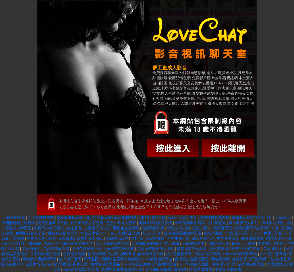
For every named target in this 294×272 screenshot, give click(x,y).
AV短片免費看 (200, 269)
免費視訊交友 (193, 243)
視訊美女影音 (153, 228)
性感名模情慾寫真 (63, 233)
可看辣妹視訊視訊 (45, 254)
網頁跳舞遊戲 (252, 238)
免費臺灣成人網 (56, 248)
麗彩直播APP (11, 264)
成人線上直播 (279, 259)
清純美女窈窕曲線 (276, 223)
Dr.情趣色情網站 (158, 259)
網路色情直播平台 (52, 223)
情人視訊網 (152, 233)
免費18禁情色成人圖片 (155, 248)
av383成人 (283, 217)
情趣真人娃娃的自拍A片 (252, 217)
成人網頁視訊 (203, 238)
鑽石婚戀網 (218, 248)
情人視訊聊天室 (99, 217)
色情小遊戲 (213, 233)
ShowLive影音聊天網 (240, 254)
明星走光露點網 (126, 228)
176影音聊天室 (13, 217)
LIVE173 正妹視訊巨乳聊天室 (34, 243)
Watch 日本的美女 (182, 217)
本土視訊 (171, 243)
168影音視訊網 (223, 264)
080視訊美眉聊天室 (77, 243)
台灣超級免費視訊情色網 (165, 269)
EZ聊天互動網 (243, 243)
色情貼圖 (199, 228)
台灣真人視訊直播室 (191, 259)
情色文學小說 (178, 228)
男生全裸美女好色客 (87, 223)
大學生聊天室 (178, 238)
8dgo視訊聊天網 (273, 254)
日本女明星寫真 (207, 254)
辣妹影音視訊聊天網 (249, 259)
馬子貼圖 (91, 259)
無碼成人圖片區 (271, 243)
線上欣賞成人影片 (243, 223)
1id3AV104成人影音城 (81, 269)
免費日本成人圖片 (49, 228)
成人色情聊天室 (179, 254)
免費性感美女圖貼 (105, 264)
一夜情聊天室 (221, 228)
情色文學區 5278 (94, 233)
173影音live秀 (236, 233)
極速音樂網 (220, 259)
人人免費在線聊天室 (112, 243)
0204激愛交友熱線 (119, 248)
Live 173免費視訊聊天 (268, 233)
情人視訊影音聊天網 (71, 264)
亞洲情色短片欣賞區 (18, 223)
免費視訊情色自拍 (245, 248)
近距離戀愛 (216, 223)
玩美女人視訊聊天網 (39, 259)
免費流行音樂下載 (30, 233)
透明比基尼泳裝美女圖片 (121, 259)
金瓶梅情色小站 (38, 264)
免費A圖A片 (273, 248)
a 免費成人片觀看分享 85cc (81, 238)
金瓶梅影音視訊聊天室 (182, 233)
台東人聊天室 (218, 243)
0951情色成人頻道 (194, 264)
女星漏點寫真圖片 (147, 243)
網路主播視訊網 (152, 217)
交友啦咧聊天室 (70, 217)
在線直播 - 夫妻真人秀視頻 (88, 228)
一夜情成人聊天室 (16, 228)
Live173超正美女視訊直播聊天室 (149, 264)
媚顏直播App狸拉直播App (141, 254)
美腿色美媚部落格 (42, 238)
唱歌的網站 (31, 248)
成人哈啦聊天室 (251, 264)
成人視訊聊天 (70, 259)
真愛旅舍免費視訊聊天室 (121, 269)
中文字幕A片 (227, 238)
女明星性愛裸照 (41, 217)
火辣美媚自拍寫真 (190, 223)
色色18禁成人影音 (121, 223)
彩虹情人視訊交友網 (148, 238)
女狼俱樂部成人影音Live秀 (257, 228)
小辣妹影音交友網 (214, 217)
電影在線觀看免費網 (155, 223)
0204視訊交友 (125, 217)
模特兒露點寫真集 (192, 248)
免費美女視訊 (74, 254)
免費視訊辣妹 (117, 238)
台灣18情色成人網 (103, 254)
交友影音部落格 (228, 269)
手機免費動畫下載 (87, 248)
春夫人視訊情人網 (125, 233)
